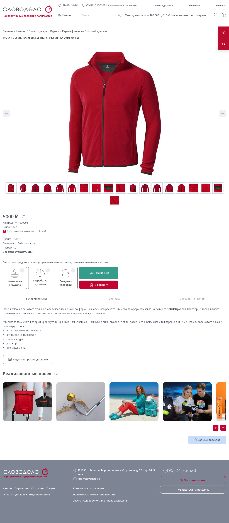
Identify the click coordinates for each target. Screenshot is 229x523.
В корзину (98, 285)
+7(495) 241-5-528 (178, 470)
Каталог (67, 15)
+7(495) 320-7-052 (96, 5)
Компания (37, 488)
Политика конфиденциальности (94, 494)
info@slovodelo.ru (89, 478)
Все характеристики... (18, 252)
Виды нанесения (39, 494)
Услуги (50, 488)
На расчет (98, 273)
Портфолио (22, 488)
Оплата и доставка (15, 494)
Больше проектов (207, 440)
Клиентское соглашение (88, 488)
